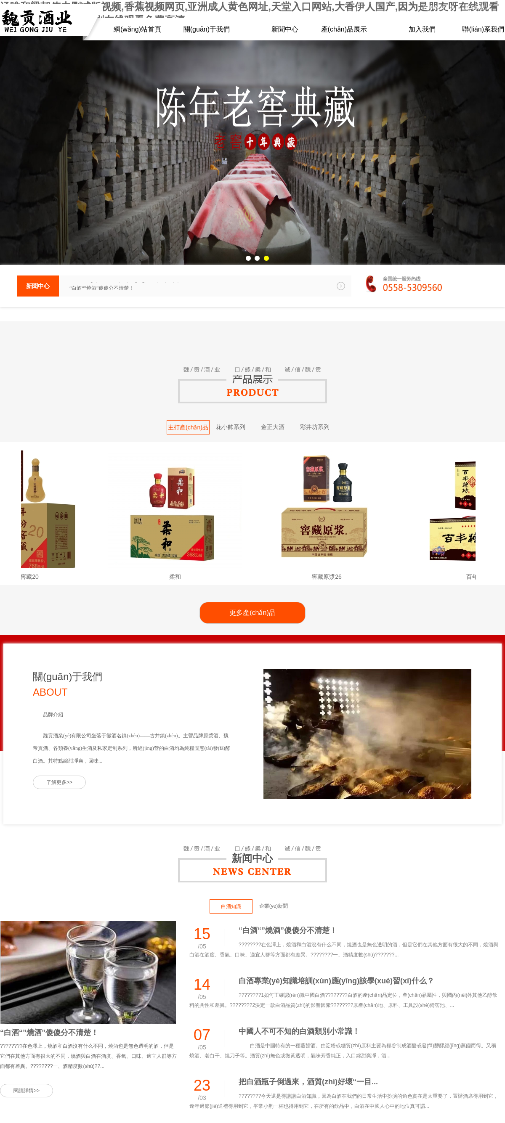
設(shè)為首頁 (438, 8)
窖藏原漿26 (331, 576)
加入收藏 (474, 8)
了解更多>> (59, 782)
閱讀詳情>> (26, 1091)
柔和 (180, 576)
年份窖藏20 (28, 576)
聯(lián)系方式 (438, 15)
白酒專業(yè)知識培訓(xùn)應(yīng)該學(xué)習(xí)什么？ (131, 286)
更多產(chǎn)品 (252, 612)
